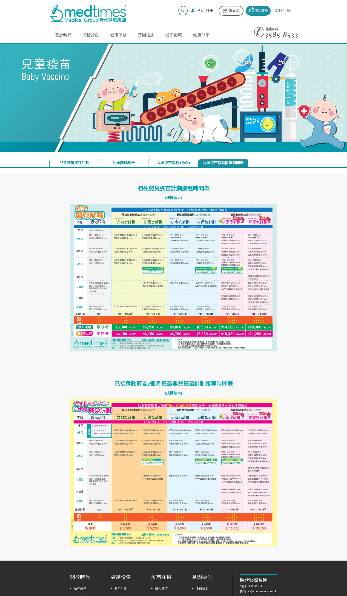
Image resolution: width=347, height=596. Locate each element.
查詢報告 (261, 10)
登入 (200, 10)
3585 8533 (255, 586)
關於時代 (63, 35)
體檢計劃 (91, 35)
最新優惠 (173, 35)
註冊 (209, 10)
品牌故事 (80, 588)
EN (289, 10)
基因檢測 (146, 35)
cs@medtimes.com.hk (262, 591)
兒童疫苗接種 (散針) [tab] (173, 163)
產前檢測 (202, 588)
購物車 (234, 11)
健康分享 (201, 35)
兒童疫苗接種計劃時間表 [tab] (223, 163)
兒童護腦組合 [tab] (124, 163)
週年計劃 (120, 588)
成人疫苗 (161, 588)
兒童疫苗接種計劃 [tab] (74, 163)
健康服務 (118, 35)
